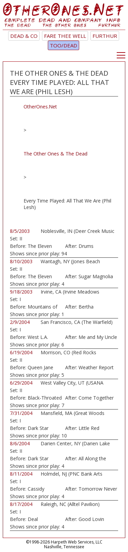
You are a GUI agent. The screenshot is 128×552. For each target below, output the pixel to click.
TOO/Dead (63, 45)
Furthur (105, 35)
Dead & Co (24, 35)
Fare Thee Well (65, 35)
